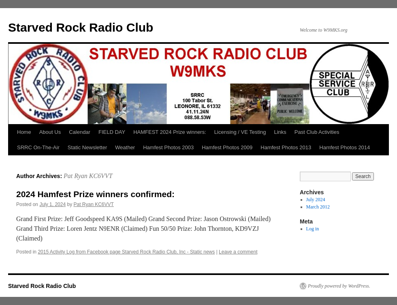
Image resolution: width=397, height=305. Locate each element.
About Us (50, 132)
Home (24, 132)
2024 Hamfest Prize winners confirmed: (95, 194)
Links (280, 132)
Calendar (79, 132)
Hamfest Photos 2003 (168, 147)
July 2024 (315, 199)
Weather (125, 147)
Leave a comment (238, 252)
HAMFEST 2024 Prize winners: (169, 132)
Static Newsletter (87, 147)
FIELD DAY (111, 132)
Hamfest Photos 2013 (285, 147)
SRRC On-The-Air (38, 147)
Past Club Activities (317, 132)
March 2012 (318, 207)
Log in (312, 229)
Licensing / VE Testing (240, 132)
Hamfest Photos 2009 (227, 147)
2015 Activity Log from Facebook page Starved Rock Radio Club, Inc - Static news (126, 252)
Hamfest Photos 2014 (344, 147)
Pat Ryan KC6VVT (88, 175)
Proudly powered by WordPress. (339, 286)
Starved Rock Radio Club (80, 27)
